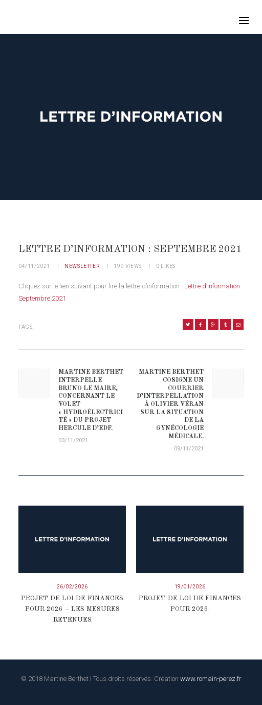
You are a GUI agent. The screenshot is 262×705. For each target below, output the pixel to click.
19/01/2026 (190, 586)
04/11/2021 (34, 266)
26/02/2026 (72, 586)
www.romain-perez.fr (211, 679)
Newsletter (81, 266)
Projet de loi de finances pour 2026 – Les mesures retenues (72, 609)
